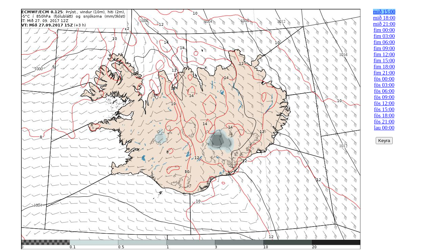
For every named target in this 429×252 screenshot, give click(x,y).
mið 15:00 (384, 12)
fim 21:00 (384, 73)
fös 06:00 (384, 91)
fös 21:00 (384, 121)
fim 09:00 (384, 48)
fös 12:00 (384, 103)
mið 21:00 (384, 24)
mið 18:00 (384, 18)
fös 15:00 (384, 109)
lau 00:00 (384, 128)
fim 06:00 (384, 42)
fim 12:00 (384, 54)
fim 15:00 (384, 60)
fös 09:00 (384, 97)
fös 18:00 (384, 115)
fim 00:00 (384, 30)
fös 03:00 (384, 85)
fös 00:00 (384, 79)
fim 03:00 (384, 36)
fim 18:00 (384, 67)
